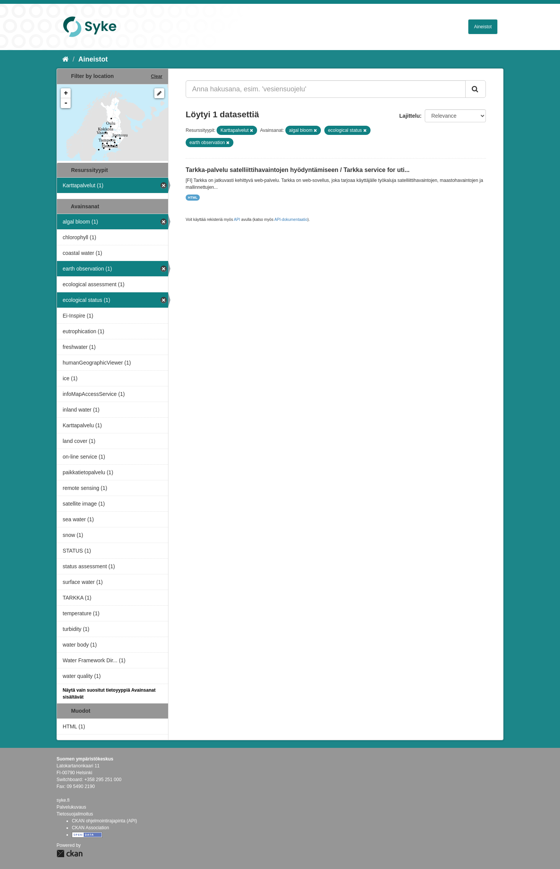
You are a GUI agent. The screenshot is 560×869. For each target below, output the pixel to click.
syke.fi (63, 800)
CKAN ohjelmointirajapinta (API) (104, 821)
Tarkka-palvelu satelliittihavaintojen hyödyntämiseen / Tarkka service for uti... (297, 170)
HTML (192, 197)
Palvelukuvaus (71, 807)
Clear (156, 76)
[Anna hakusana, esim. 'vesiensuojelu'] (326, 89)
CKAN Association (90, 827)
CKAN (70, 854)
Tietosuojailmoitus (75, 814)
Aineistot (483, 26)
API (237, 219)
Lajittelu (409, 116)
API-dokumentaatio (291, 219)
